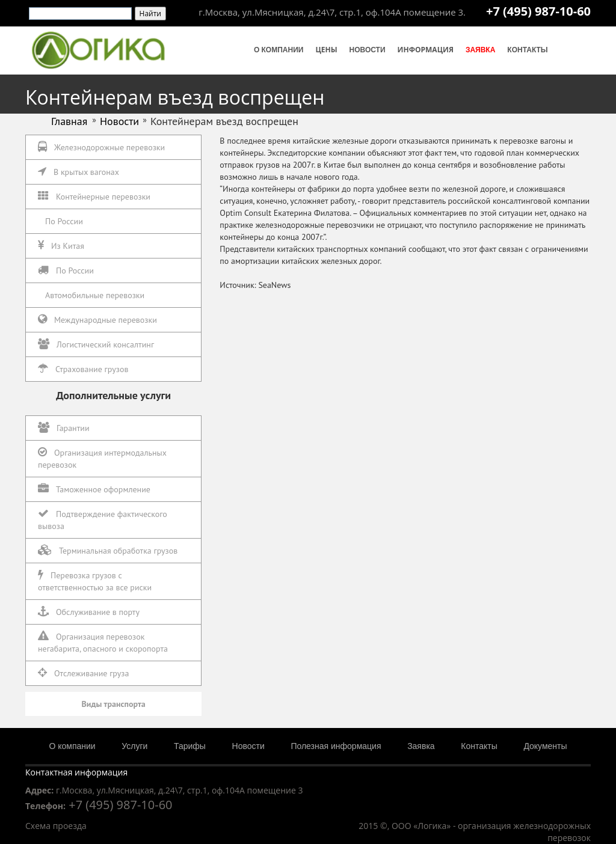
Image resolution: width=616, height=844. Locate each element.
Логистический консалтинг (96, 344)
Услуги (134, 746)
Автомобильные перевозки (94, 295)
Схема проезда (56, 825)
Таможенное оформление (94, 489)
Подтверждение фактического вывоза (102, 519)
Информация (426, 49)
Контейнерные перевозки (94, 196)
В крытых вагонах (78, 171)
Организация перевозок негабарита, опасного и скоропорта (103, 642)
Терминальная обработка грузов (107, 550)
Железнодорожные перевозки (101, 147)
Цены (326, 49)
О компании (279, 50)
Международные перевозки (97, 319)
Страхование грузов (83, 369)
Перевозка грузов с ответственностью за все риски (95, 581)
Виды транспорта (114, 704)
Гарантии (64, 427)
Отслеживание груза (83, 673)
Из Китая (61, 245)
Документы (545, 746)
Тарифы (190, 746)
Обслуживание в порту (89, 611)
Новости (368, 50)
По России (64, 221)
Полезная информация (336, 746)
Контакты (527, 50)
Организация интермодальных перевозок (102, 458)
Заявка (480, 50)
